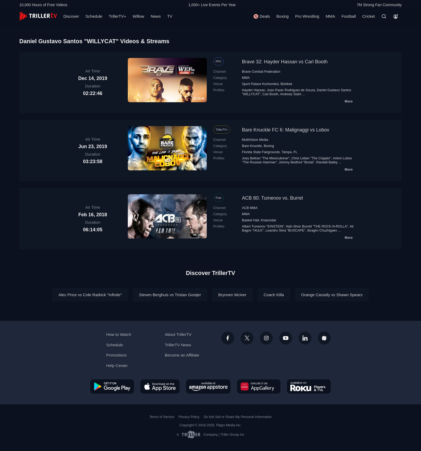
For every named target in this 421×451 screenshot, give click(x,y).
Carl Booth (270, 94)
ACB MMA (249, 208)
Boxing (282, 16)
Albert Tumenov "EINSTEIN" (263, 226)
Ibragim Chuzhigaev (322, 230)
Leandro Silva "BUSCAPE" (285, 230)
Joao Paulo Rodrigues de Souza (291, 90)
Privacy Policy (189, 417)
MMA (330, 16)
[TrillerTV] (38, 16)
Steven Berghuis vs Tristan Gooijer (170, 294)
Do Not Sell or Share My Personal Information (238, 417)
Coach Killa (274, 294)
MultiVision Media (255, 140)
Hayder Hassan (253, 90)
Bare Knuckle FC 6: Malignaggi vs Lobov (285, 130)
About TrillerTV (178, 334)
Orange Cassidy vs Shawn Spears (331, 294)
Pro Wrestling (307, 16)
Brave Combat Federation (261, 72)
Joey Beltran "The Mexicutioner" (265, 158)
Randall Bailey (327, 162)
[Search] (384, 16)
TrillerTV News (178, 345)
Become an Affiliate (182, 355)
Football (349, 16)
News (156, 16)
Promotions (116, 355)
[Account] (396, 16)
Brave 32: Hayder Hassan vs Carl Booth (285, 61)
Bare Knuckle (252, 146)
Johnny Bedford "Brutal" (296, 162)
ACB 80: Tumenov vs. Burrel (272, 198)
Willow (138, 16)
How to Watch (118, 334)
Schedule (93, 16)
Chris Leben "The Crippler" (311, 158)
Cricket (368, 16)
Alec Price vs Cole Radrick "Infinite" (90, 294)
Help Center (117, 365)
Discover (71, 16)
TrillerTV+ (117, 16)
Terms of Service (161, 417)
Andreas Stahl (290, 94)
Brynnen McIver (232, 294)
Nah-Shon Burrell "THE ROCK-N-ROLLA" (317, 226)
